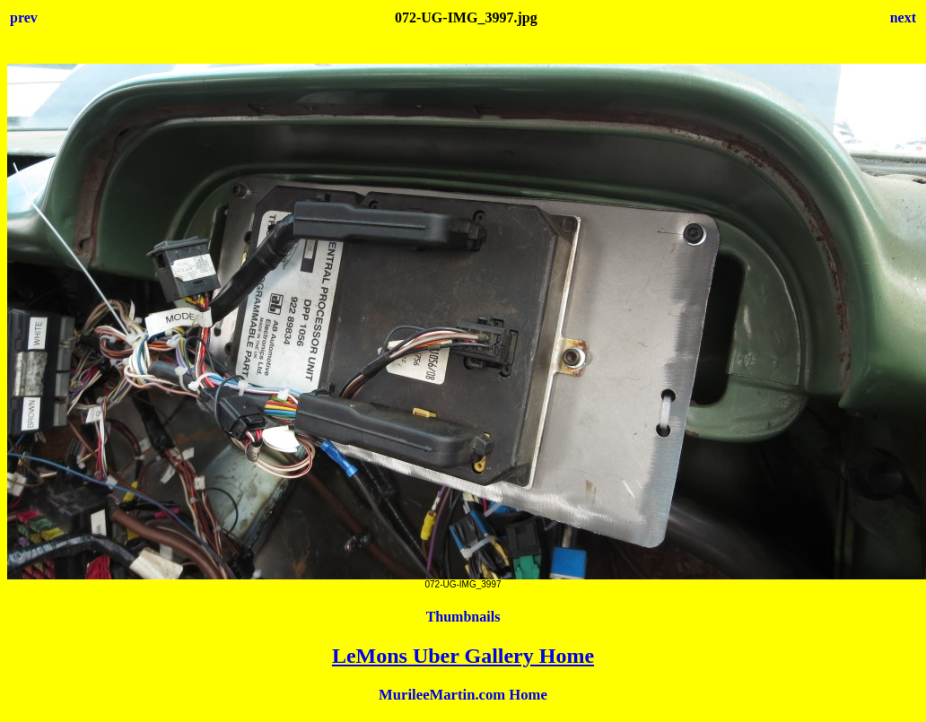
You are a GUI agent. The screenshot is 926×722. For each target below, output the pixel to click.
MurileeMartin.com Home (463, 694)
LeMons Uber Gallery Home (463, 655)
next (903, 17)
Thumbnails (463, 616)
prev (24, 17)
